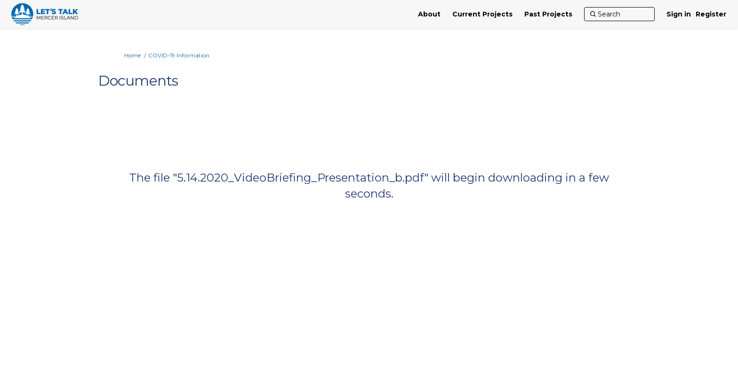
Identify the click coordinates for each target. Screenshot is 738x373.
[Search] (619, 14)
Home (132, 55)
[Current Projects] (482, 14)
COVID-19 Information (178, 55)
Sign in (678, 14)
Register (711, 14)
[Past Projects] (548, 14)
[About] (429, 14)
